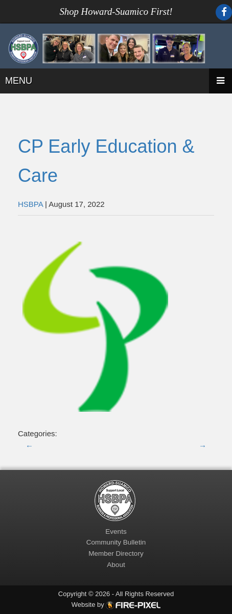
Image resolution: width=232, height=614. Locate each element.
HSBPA (30, 204)
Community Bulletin (116, 542)
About (116, 565)
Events (115, 531)
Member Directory (115, 553)
